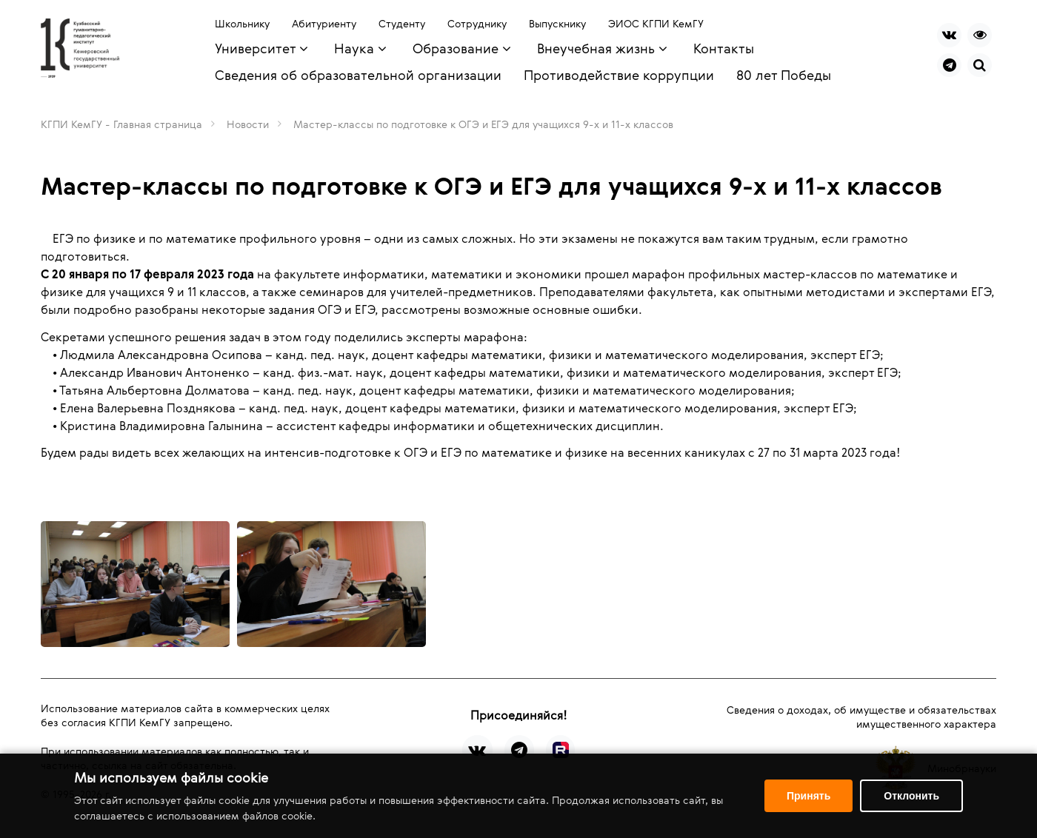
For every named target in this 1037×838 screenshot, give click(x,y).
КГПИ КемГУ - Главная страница (121, 124)
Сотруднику (477, 23)
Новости (248, 124)
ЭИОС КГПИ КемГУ (656, 23)
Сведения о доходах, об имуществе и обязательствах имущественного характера (861, 717)
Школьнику (242, 23)
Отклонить (911, 796)
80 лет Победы (783, 75)
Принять (808, 796)
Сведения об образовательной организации (358, 75)
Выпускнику (557, 23)
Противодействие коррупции (619, 75)
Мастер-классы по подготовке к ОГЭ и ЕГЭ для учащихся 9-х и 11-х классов (483, 124)
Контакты (723, 48)
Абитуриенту (324, 23)
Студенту (402, 23)
